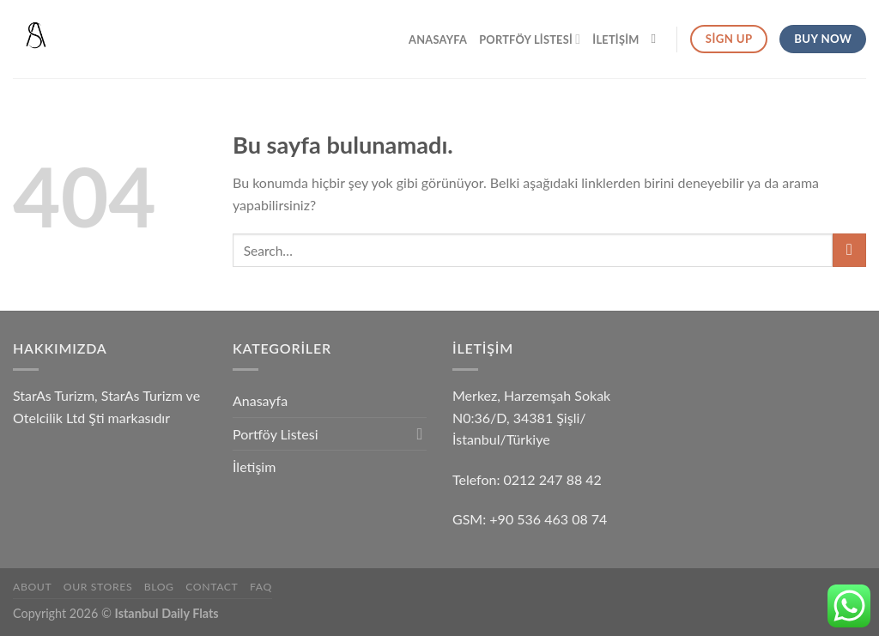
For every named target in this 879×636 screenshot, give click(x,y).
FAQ (261, 586)
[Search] (658, 38)
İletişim (615, 39)
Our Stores (98, 586)
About (32, 586)
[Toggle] (420, 433)
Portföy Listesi (529, 39)
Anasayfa (438, 39)
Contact (211, 586)
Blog (159, 586)
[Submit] (849, 250)
